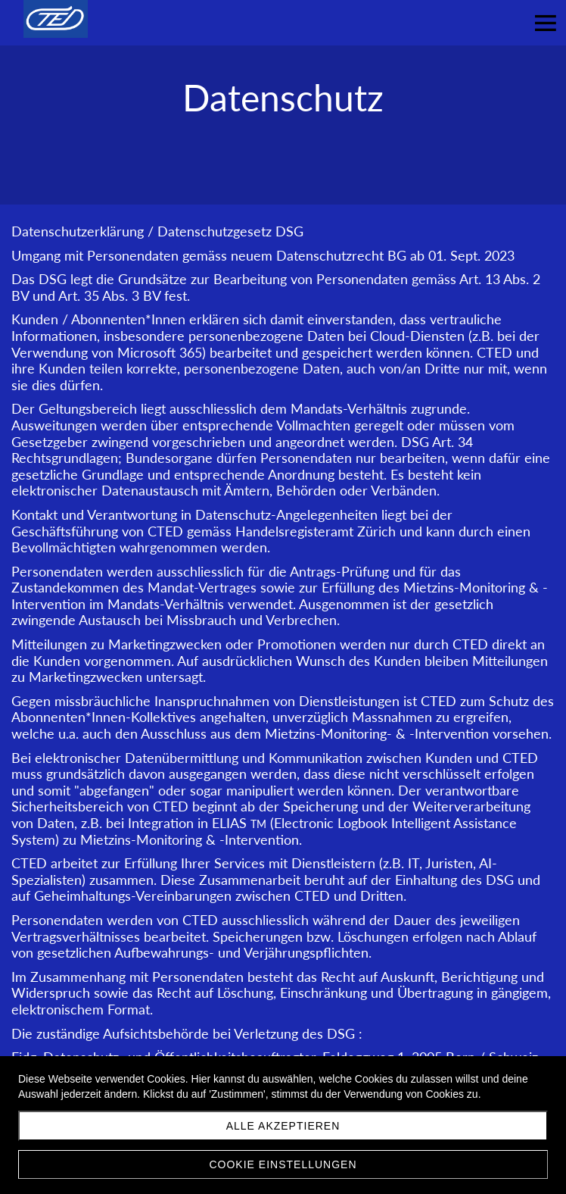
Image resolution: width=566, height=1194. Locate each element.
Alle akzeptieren (283, 1126)
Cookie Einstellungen (282, 1164)
